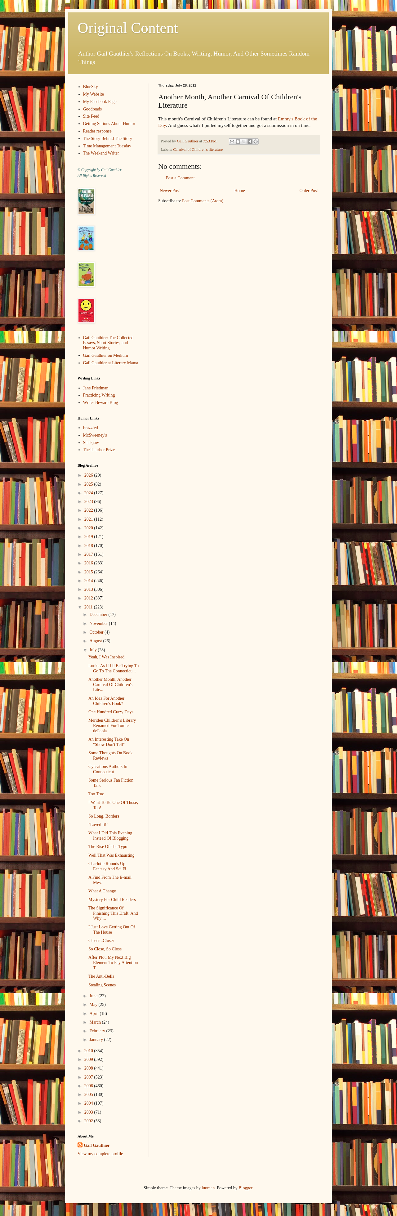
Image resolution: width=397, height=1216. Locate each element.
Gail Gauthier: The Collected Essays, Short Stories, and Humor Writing (108, 343)
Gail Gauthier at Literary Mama (110, 363)
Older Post (309, 190)
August (96, 641)
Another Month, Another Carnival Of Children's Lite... (110, 684)
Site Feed (91, 116)
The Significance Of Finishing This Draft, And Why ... (113, 913)
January (96, 1039)
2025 (89, 484)
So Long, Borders (103, 816)
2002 (89, 1121)
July (93, 650)
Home (239, 190)
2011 (89, 607)
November (99, 623)
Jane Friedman (96, 388)
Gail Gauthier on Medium (105, 355)
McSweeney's (95, 435)
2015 (89, 572)
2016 (89, 563)
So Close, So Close (105, 949)
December (98, 614)
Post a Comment (180, 178)
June (93, 996)
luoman (208, 1188)
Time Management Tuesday (107, 146)
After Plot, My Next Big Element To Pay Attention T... (113, 962)
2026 (89, 475)
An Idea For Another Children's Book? (106, 701)
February (97, 1031)
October (97, 632)
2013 (89, 589)
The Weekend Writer (101, 153)
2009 (89, 1059)
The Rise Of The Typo (107, 846)
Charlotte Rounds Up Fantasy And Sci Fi (107, 866)
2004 (89, 1103)
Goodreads (92, 109)
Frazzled (90, 427)
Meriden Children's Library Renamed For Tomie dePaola (112, 725)
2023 (89, 501)
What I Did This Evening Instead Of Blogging (110, 836)
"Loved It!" (98, 824)
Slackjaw (91, 442)
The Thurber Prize (99, 449)
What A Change (102, 891)
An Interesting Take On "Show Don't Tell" (108, 742)
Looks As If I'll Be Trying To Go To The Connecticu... (113, 668)
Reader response (97, 131)
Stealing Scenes (102, 985)
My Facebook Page (100, 101)
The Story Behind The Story (107, 138)
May (93, 1004)
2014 (89, 580)
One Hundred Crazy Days (110, 712)
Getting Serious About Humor (109, 123)
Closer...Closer (101, 940)
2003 (89, 1112)
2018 (89, 545)
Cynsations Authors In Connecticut (107, 769)
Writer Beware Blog (100, 402)
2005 (89, 1094)
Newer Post (170, 190)
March (95, 1022)
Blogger (245, 1188)
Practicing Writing (99, 395)
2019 (89, 536)
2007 (89, 1077)
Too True (96, 794)
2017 (89, 554)
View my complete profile (100, 1153)
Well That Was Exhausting (111, 855)
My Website (93, 94)
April (94, 1013)
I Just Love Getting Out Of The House (111, 930)
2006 (89, 1086)
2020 (89, 528)
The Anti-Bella (101, 976)
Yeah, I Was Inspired (106, 657)
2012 (89, 598)
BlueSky (90, 86)
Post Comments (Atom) (202, 201)
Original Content (128, 28)
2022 (89, 510)
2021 (89, 519)
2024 (89, 493)
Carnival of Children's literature (198, 149)
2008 (89, 1068)
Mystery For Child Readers (112, 899)
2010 (89, 1050)
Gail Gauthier (97, 1145)
